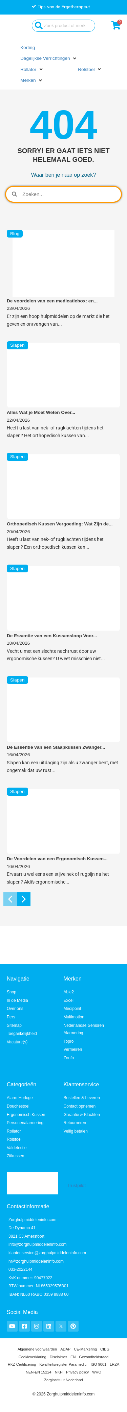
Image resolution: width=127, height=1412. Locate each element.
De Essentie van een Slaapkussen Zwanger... (56, 747)
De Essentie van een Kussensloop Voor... (52, 635)
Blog (14, 233)
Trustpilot (76, 1185)
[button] (49, 58)
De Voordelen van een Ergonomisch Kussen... (57, 858)
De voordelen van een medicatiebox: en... (52, 300)
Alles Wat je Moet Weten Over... (41, 412)
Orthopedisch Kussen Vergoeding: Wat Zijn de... (59, 523)
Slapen (17, 345)
